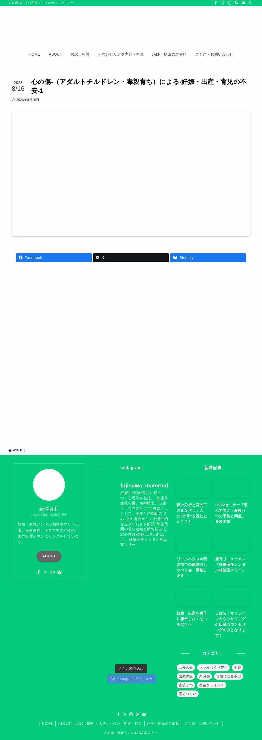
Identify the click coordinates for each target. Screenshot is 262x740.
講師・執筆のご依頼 (163, 723)
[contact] (243, 3)
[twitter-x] (222, 3)
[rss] (236, 3)
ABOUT (49, 556)
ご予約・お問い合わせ (202, 723)
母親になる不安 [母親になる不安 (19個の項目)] (228, 676)
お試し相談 (85, 723)
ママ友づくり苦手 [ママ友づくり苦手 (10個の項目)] (213, 668)
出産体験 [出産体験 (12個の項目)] (186, 676)
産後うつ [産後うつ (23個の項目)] (186, 685)
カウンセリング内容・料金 (120, 723)
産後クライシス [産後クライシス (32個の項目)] (211, 685)
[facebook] (215, 3)
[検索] (250, 3)
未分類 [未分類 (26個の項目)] (204, 676)
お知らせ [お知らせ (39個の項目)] (186, 668)
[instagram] (229, 3)
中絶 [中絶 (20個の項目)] (237, 668)
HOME (47, 723)
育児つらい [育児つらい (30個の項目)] (188, 694)
